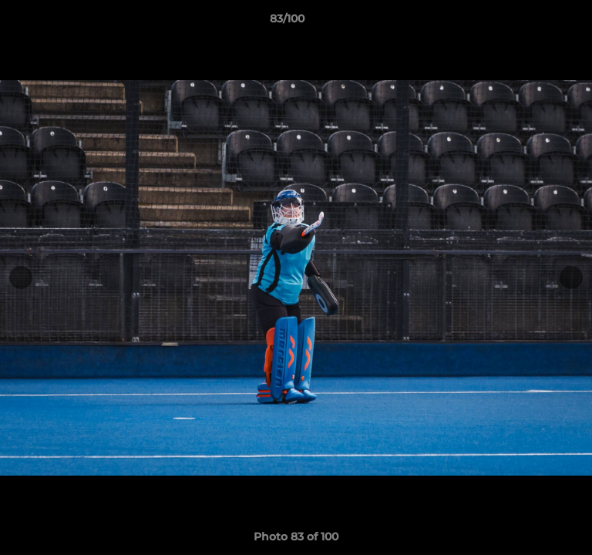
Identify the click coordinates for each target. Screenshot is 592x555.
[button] (536, 22)
